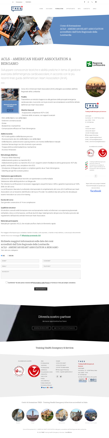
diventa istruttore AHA (41, 328)
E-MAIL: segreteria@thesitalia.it (93, 137)
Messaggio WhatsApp (91, 135)
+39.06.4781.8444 (89, 131)
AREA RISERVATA (46, 383)
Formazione (19, 2)
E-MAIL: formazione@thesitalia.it (93, 139)
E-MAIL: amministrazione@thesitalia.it (95, 141)
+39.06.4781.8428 (89, 128)
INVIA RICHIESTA (41, 289)
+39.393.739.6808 (89, 133)
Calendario (28, 2)
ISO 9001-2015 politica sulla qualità (87, 377)
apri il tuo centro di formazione (64, 328)
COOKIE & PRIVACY (46, 385)
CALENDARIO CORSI (46, 372)
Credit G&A (68, 432)
